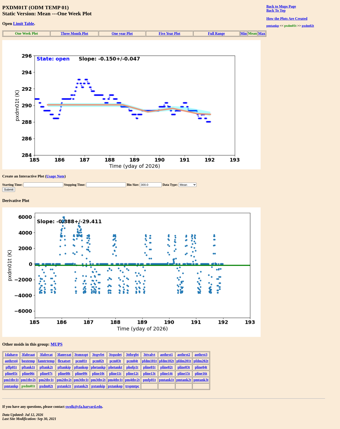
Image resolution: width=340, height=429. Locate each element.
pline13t (149, 373)
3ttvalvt (149, 354)
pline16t (201, 373)
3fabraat (28, 354)
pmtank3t (200, 380)
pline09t (81, 373)
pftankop (81, 367)
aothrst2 (183, 354)
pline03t (183, 367)
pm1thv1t (11, 380)
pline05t (11, 373)
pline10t (98, 373)
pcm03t (115, 361)
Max (261, 33)
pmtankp (272, 25)
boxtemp (28, 361)
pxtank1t (64, 386)
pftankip (64, 367)
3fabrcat (46, 354)
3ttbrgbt (132, 354)
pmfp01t (149, 380)
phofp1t (132, 367)
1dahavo (11, 354)
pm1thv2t (28, 380)
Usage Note (55, 176)
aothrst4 (11, 361)
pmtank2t (183, 380)
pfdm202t (201, 361)
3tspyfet (98, 354)
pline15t (183, 373)
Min (243, 33)
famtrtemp (46, 361)
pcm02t (98, 361)
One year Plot (122, 33)
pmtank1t (166, 380)
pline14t (166, 373)
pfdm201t (183, 361)
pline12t (132, 373)
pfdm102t (166, 361)
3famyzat (64, 354)
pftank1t (28, 367)
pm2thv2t (64, 380)
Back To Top (275, 10)
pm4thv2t (132, 380)
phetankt (115, 367)
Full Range (216, 33)
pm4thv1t (115, 380)
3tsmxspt (81, 354)
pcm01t (81, 361)
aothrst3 (201, 354)
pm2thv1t (46, 380)
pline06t (28, 373)
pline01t (149, 367)
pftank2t (46, 367)
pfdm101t (149, 361)
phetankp (98, 367)
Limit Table (23, 23)
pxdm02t (308, 25)
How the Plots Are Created (286, 18)
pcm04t (132, 361)
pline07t (46, 373)
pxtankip (98, 386)
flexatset (64, 361)
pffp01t (11, 367)
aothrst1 (166, 354)
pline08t (64, 373)
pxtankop (115, 386)
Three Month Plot (74, 33)
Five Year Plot (169, 33)
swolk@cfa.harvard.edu (83, 407)
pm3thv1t (81, 380)
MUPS (57, 344)
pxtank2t (81, 386)
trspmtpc (132, 386)
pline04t (201, 367)
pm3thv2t (98, 380)
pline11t (115, 373)
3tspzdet (115, 354)
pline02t (166, 367)
